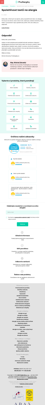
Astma (22, 331)
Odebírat (22, 224)
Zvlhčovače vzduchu (31, 95)
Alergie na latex (22, 333)
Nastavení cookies (22, 362)
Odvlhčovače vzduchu (14, 95)
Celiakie (22, 327)
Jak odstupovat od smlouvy (22, 345)
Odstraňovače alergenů (14, 120)
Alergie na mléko (22, 315)
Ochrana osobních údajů (22, 360)
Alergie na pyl (22, 313)
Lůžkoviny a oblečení (31, 103)
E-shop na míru (19, 386)
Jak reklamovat (22, 343)
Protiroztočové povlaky (14, 103)
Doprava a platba (22, 341)
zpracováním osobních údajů (22, 217)
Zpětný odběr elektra (22, 351)
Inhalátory (31, 111)
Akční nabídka (14, 87)
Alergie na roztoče (22, 317)
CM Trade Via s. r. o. (23, 375)
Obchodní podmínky (22, 347)
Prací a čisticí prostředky (22, 305)
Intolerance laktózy (22, 319)
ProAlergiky (5, 6)
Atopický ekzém (22, 323)
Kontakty (22, 358)
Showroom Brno (22, 349)
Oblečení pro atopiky (14, 111)
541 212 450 (27, 370)
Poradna (12, 6)
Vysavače (31, 119)
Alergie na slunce (22, 335)
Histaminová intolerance (22, 325)
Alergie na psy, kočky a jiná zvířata (22, 321)
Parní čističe (14, 128)
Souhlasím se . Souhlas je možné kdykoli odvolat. (23, 218)
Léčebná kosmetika (31, 128)
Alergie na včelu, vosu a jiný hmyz (23, 329)
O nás (22, 356)
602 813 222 (17, 370)
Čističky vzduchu (31, 87)
